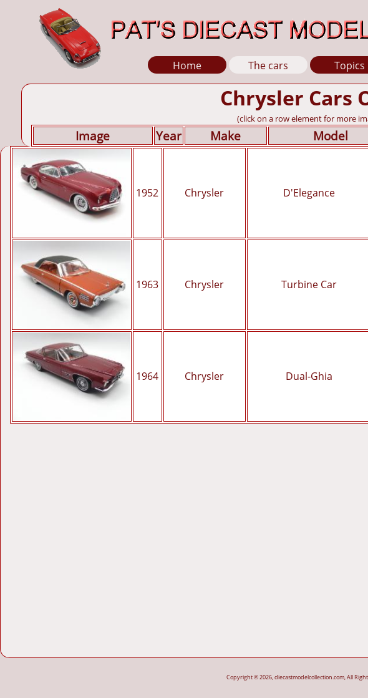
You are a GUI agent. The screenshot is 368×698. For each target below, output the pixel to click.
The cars (268, 65)
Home (187, 65)
